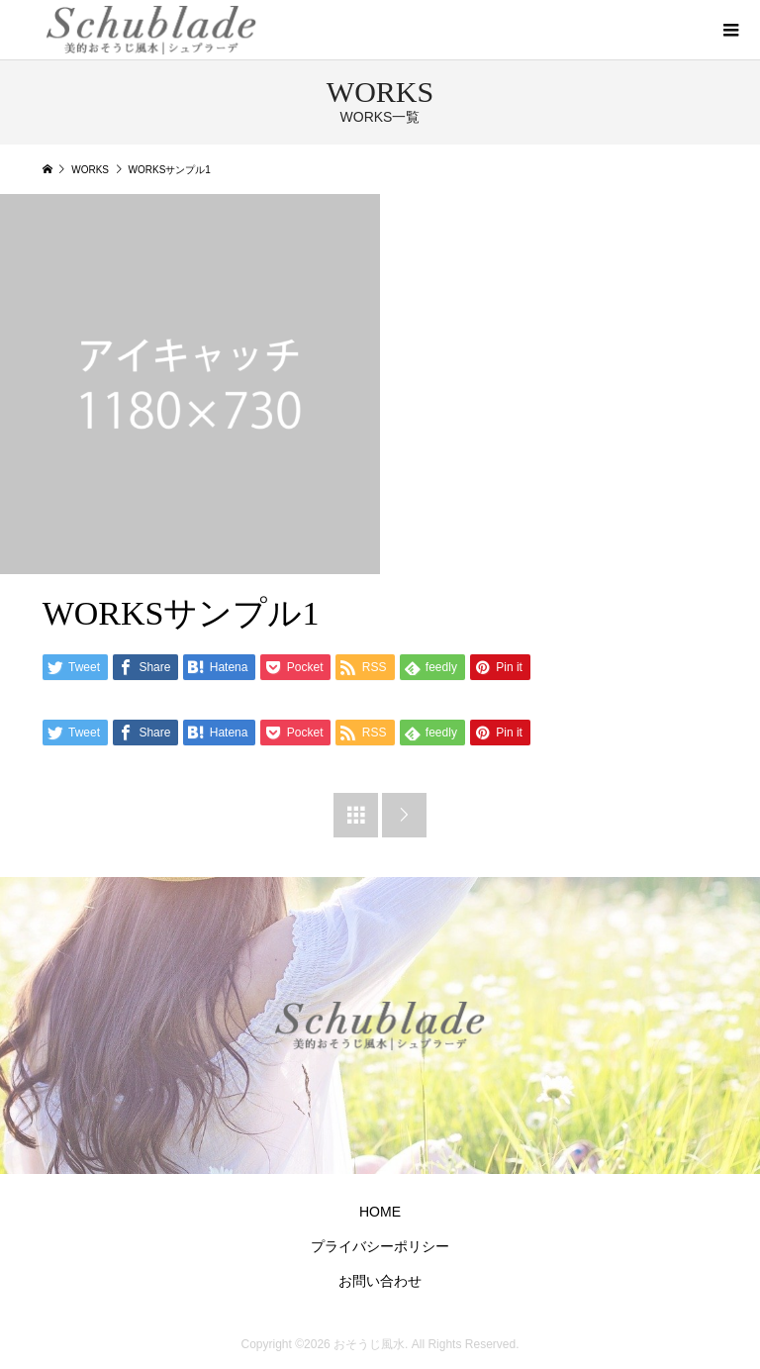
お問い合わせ (380, 1281)
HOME (380, 1212)
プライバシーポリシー (380, 1246)
